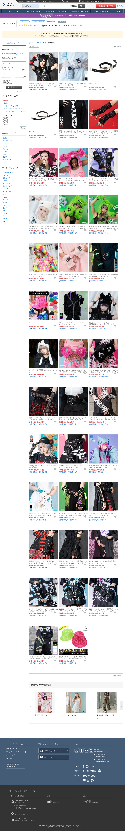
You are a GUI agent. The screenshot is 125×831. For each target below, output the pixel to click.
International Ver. (97, 1)
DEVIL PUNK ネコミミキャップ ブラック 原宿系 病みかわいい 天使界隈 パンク (103, 323)
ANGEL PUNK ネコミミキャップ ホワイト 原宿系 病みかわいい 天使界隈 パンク (43, 227)
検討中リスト (85, 1)
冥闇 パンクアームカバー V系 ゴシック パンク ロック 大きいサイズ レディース (43, 419)
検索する (14, 87)
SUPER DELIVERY (13, 765)
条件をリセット (21, 91)
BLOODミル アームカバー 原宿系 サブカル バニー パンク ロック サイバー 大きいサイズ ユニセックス (73, 611)
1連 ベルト (32, 131)
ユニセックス (8, 124)
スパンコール (7, 160)
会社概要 (9, 758)
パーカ (5, 180)
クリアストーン (41, 715)
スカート (6, 194)
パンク (5, 146)
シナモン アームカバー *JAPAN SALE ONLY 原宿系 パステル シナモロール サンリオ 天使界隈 (43, 611)
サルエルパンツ (8, 141)
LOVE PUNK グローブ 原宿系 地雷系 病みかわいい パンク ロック (103, 562)
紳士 (5, 120)
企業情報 (52, 22)
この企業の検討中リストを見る (14, 54)
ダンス (5, 151)
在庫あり (6, 81)
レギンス (6, 162)
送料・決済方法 (39, 22)
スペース (6, 218)
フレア (5, 221)
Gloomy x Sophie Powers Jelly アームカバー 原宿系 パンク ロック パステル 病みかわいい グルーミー (73, 228)
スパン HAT (33, 322)
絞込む (23, 128)
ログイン (121, 6)
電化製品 (61, 11)
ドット (5, 224)
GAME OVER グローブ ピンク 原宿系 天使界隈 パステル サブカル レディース (73, 275)
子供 (5, 122)
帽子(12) (7, 103)
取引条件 (25, 22)
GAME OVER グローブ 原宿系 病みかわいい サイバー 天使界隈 (73, 84)
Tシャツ (5, 175)
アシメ (5, 216)
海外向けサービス (26, 808)
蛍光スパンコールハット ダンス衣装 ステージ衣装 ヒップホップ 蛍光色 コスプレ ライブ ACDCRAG (73, 658)
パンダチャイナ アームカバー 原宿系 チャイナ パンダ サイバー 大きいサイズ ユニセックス (43, 658)
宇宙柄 (5, 157)
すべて (31, 43)
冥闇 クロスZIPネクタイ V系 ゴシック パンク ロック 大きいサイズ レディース (73, 132)
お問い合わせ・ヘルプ (70, 1)
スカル (5, 213)
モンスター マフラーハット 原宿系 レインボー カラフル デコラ (43, 275)
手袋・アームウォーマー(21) (13, 109)
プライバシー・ (16, 752)
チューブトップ (8, 191)
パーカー (6, 143)
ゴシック (6, 149)
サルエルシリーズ (9, 172)
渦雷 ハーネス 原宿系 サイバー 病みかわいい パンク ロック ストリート (73, 323)
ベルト (5, 202)
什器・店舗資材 (101, 11)
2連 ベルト (92, 83)
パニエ (5, 197)
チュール (6, 200)
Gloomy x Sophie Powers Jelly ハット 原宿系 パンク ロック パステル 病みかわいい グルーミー (103, 228)
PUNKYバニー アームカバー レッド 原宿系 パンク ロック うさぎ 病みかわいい (103, 132)
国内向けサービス (22, 806)
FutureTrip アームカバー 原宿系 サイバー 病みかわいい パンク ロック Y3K (42, 514)
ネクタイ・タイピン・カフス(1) (14, 111)
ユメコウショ (71, 715)
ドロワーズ (6, 205)
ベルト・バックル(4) (11, 106)
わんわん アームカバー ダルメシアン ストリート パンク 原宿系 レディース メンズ (103, 419)
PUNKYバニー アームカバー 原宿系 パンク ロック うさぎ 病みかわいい (73, 466)
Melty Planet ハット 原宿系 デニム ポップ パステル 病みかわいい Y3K (103, 466)
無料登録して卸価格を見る (38, 89)
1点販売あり (7, 83)
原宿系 (5, 138)
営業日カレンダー (13, 43)
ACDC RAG (9, 23)
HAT (4, 210)
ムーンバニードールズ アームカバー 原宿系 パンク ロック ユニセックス (103, 180)
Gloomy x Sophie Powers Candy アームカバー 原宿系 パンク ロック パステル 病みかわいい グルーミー (73, 372)
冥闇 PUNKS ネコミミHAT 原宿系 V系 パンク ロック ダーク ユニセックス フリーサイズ (43, 85)
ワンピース (6, 178)
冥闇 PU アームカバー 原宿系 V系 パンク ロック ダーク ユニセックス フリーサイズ (103, 514)
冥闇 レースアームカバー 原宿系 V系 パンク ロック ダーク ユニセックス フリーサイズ (73, 563)
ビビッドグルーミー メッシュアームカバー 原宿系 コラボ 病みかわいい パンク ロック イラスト (73, 515)
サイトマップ (10, 755)
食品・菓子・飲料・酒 (79, 11)
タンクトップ (7, 186)
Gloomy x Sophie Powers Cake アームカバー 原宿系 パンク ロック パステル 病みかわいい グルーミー (103, 372)
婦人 (5, 118)
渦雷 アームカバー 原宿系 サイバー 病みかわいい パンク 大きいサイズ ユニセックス (103, 275)
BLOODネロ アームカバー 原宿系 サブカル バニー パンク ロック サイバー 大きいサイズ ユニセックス (103, 611)
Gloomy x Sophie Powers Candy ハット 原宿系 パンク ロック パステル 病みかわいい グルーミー (73, 180)
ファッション (11, 11)
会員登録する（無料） (107, 6)
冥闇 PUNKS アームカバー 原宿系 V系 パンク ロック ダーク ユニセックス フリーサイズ (43, 563)
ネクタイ (6, 208)
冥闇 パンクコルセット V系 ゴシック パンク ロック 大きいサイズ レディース (73, 419)
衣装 (4, 154)
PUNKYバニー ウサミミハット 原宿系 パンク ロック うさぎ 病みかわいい (43, 180)
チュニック (6, 183)
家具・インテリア (32, 11)
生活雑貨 (49, 11)
